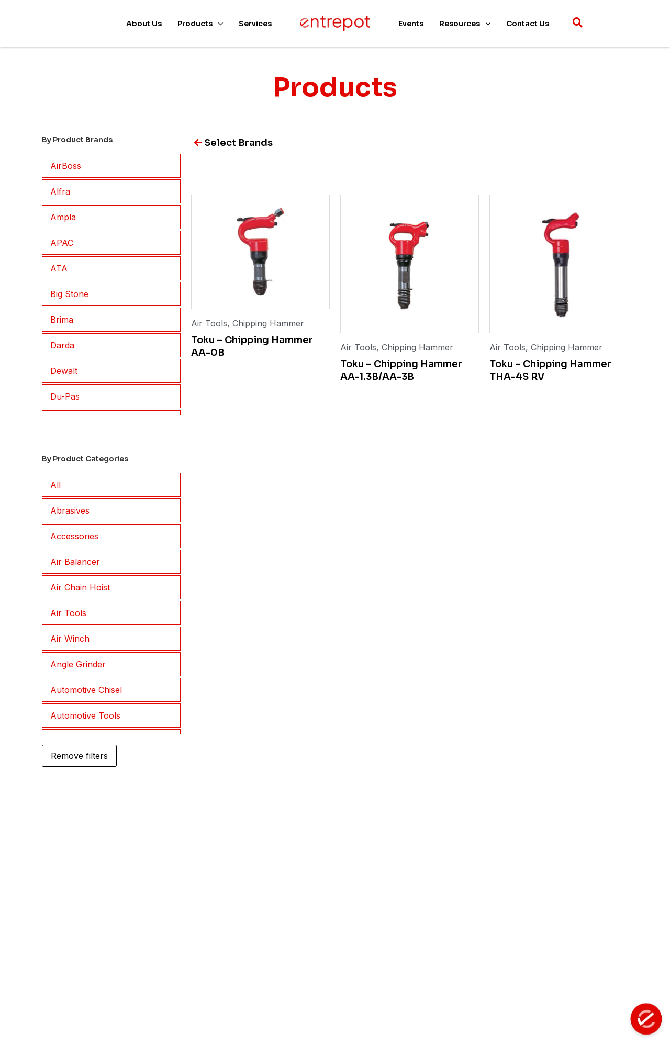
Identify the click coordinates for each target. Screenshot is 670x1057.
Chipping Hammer (268, 323)
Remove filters (79, 756)
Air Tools (209, 323)
